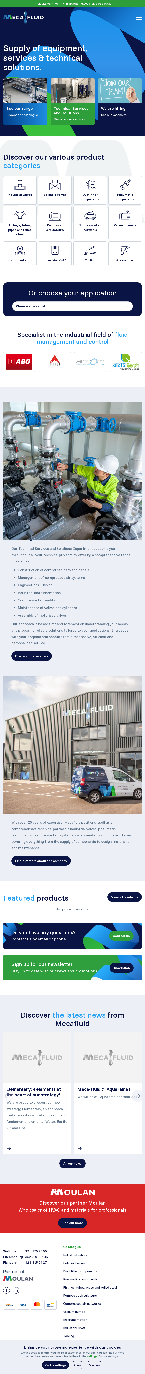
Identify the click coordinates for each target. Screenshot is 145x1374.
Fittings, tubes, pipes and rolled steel (20, 229)
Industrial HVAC (55, 260)
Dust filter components (90, 197)
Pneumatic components (125, 197)
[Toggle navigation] (139, 18)
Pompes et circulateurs (55, 227)
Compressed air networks (90, 227)
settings (92, 1356)
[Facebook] (6, 1290)
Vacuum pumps (125, 225)
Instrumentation (20, 260)
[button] (31, 656)
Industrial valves (20, 195)
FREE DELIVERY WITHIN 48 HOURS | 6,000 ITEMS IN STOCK (72, 3)
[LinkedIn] (16, 1290)
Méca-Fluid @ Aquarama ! (103, 1089)
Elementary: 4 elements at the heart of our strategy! (33, 1092)
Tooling (90, 260)
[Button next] (138, 1096)
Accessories (125, 260)
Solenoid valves (54, 195)
